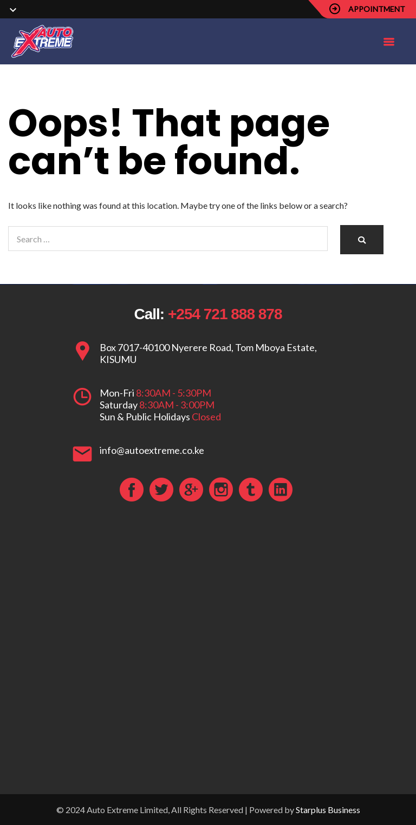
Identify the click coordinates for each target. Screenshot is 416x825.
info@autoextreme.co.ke (152, 450)
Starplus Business (328, 809)
